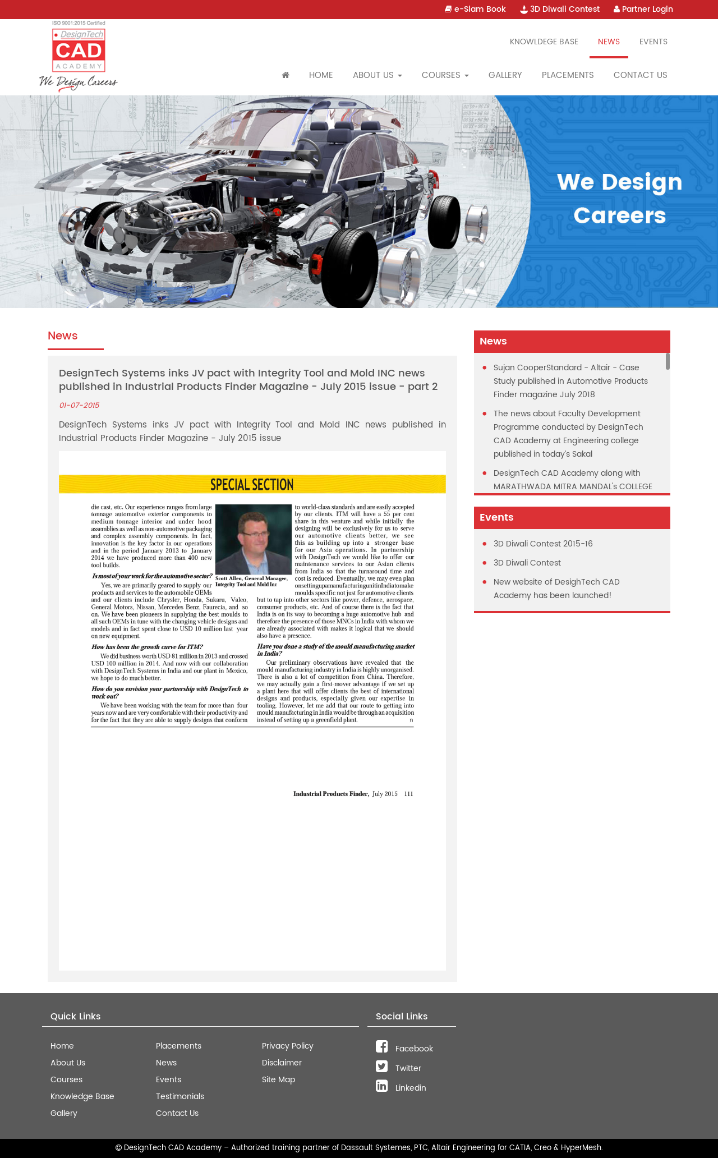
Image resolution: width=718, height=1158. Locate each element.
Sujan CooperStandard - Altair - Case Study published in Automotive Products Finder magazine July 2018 (571, 381)
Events (653, 41)
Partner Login (643, 9)
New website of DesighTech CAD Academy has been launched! (557, 589)
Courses (66, 1079)
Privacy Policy (288, 1046)
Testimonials (180, 1096)
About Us (67, 1062)
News (609, 41)
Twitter (398, 1068)
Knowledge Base (82, 1096)
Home (321, 75)
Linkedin (401, 1088)
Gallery (505, 75)
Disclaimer (282, 1062)
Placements (568, 75)
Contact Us (641, 75)
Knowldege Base (544, 41)
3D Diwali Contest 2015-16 (543, 543)
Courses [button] (445, 75)
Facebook (404, 1048)
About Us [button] (377, 75)
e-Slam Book (475, 9)
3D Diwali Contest (560, 9)
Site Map (278, 1079)
